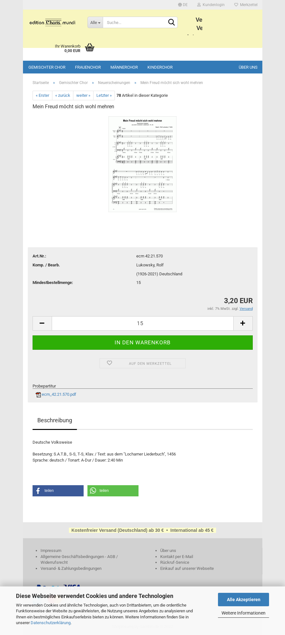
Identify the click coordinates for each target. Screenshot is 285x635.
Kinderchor (160, 67)
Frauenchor (88, 67)
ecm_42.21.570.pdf (56, 394)
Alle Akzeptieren (243, 599)
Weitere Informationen (243, 613)
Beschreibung (54, 420)
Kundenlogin (211, 5)
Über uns (248, 67)
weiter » (83, 95)
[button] (58, 490)
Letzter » (104, 95)
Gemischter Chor (46, 67)
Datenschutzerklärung (51, 622)
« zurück (62, 95)
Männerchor (124, 67)
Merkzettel (246, 5)
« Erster (42, 95)
